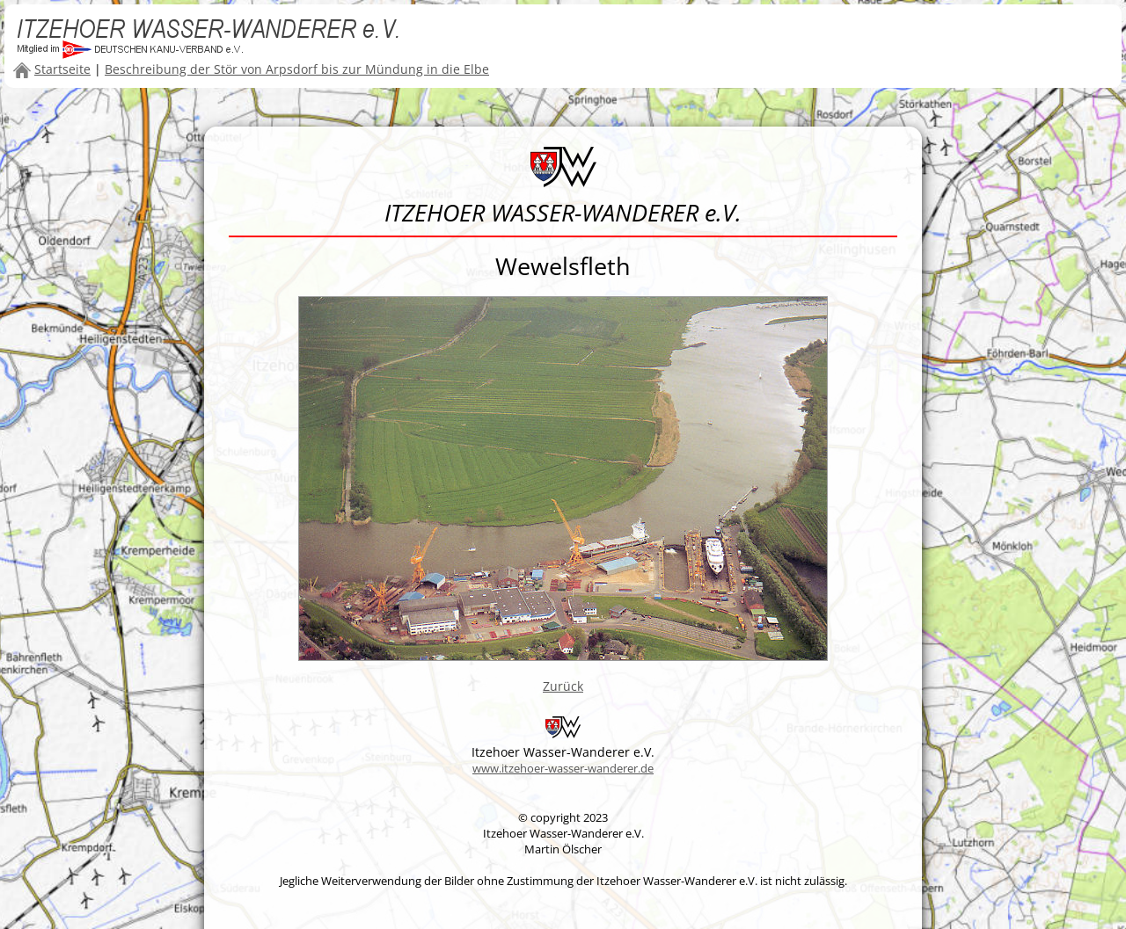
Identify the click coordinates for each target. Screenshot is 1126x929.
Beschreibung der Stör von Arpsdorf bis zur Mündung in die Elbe (297, 69)
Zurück (563, 686)
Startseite (62, 69)
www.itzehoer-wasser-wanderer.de (563, 768)
